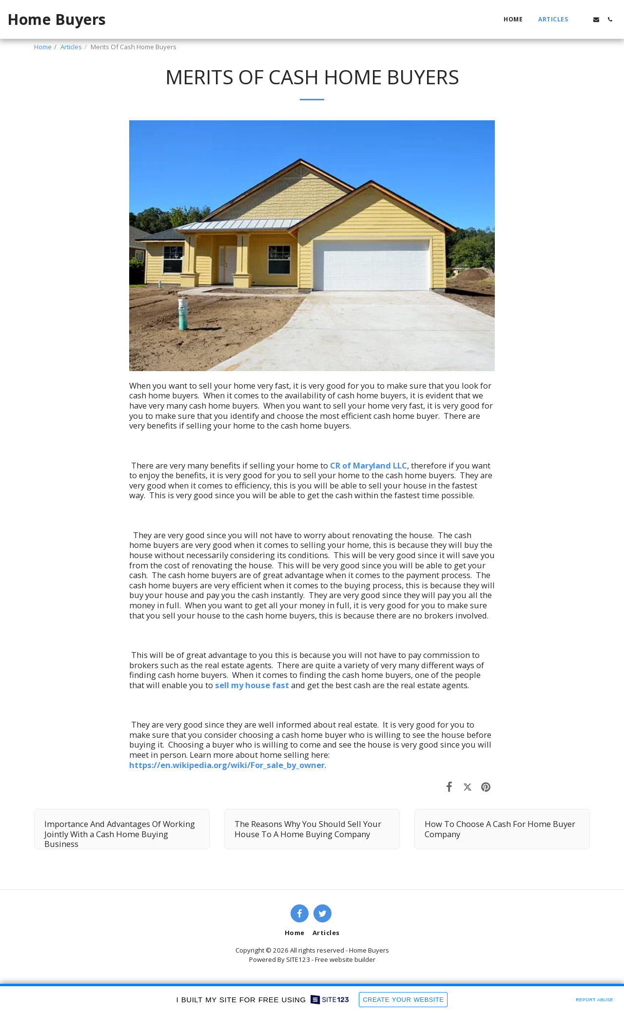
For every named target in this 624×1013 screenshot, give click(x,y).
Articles (71, 46)
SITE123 (298, 959)
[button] (582, 19)
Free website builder (345, 959)
